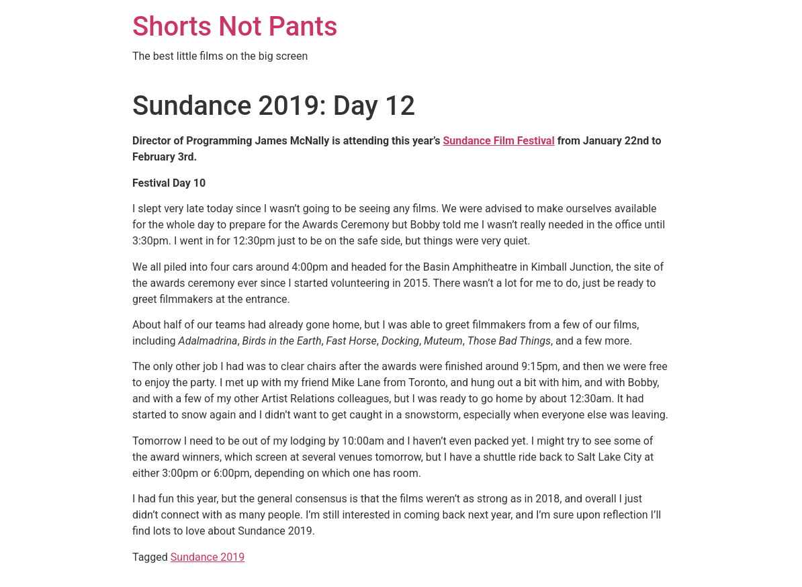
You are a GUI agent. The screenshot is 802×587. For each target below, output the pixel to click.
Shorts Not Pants (235, 26)
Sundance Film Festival (498, 140)
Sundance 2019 (208, 557)
